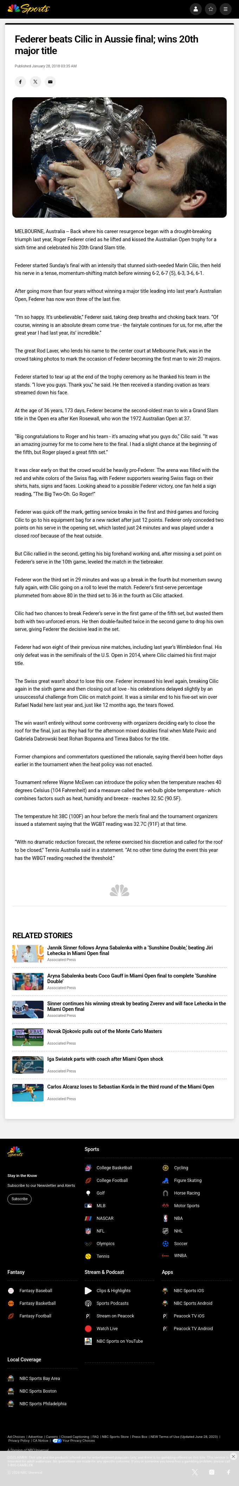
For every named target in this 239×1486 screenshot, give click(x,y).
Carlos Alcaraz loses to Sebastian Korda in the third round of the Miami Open (130, 1087)
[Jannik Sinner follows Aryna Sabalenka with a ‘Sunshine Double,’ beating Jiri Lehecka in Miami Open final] (28, 953)
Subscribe (20, 1199)
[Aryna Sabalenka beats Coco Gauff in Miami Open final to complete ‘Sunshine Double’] (28, 982)
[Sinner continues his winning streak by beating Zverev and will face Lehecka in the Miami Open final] (28, 1009)
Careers (52, 1437)
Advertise (35, 1437)
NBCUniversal (38, 1450)
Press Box (139, 1437)
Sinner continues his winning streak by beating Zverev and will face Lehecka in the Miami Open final (136, 1006)
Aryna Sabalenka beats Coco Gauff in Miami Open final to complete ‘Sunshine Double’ (132, 978)
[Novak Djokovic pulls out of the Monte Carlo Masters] (28, 1037)
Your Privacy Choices (79, 1440)
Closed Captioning (75, 1437)
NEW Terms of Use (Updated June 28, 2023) (184, 1437)
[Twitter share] (35, 81)
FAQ (95, 1437)
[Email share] (50, 81)
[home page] (28, 9)
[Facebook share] (20, 81)
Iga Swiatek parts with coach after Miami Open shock (105, 1059)
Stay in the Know (22, 1175)
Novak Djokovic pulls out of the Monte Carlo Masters (104, 1031)
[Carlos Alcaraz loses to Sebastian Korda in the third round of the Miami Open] (28, 1093)
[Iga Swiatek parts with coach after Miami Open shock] (28, 1065)
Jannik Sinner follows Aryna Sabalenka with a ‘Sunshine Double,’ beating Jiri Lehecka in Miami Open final (130, 950)
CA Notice (41, 1440)
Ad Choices (16, 1437)
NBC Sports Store (115, 1437)
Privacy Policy (19, 1440)
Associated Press (61, 960)
